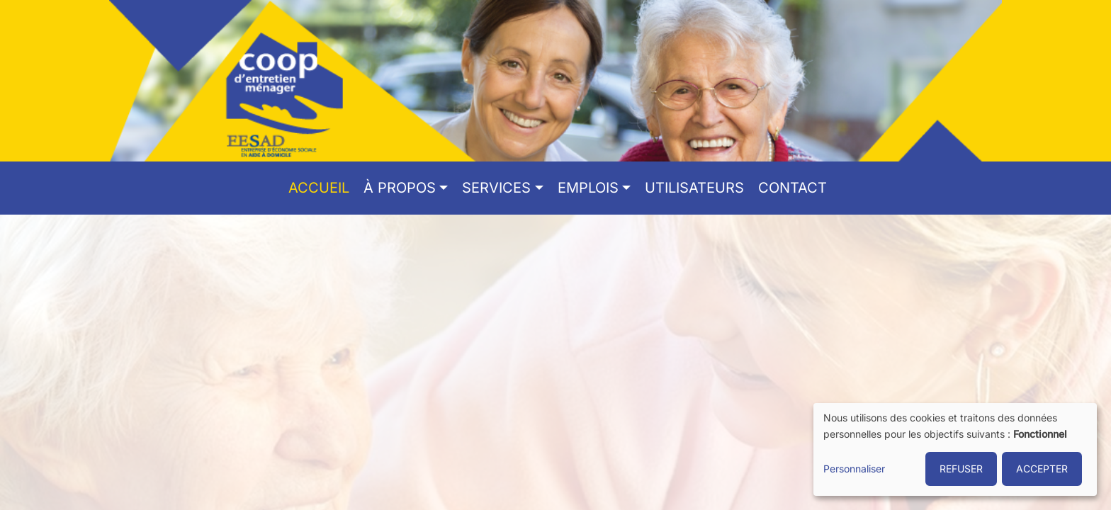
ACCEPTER (1042, 469)
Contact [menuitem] (792, 187)
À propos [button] (399, 187)
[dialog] (955, 449)
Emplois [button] (588, 187)
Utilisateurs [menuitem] (694, 187)
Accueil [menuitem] (318, 187)
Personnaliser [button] (854, 469)
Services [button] (496, 187)
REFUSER (961, 469)
